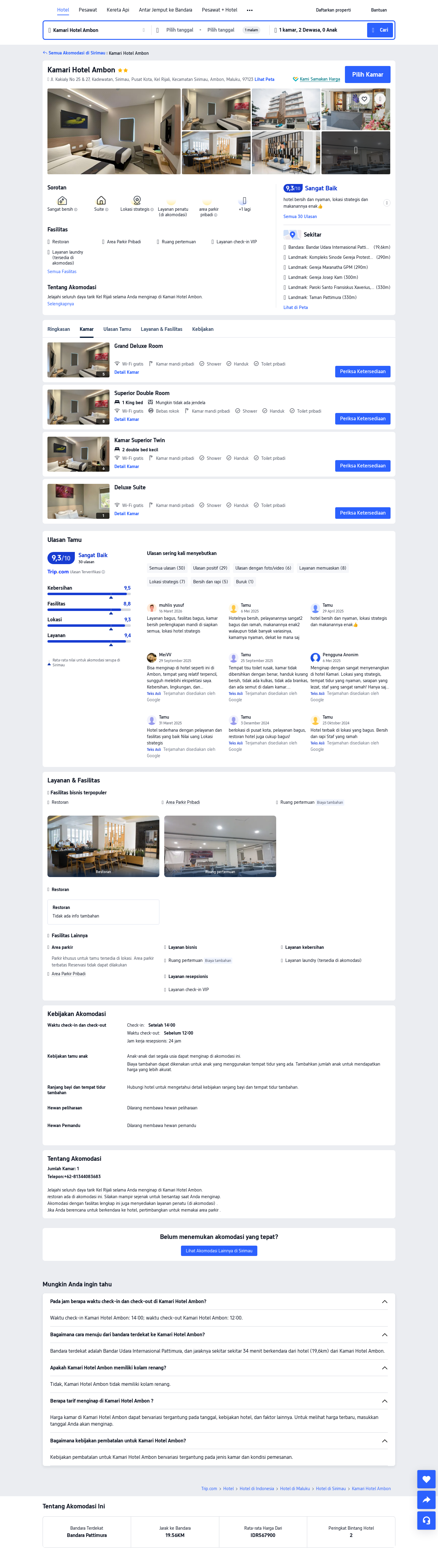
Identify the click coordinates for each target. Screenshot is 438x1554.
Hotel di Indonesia (257, 1488)
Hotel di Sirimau (331, 1488)
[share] (426, 1500)
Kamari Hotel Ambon (81, 69)
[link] (333, 10)
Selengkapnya (60, 303)
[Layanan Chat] (426, 1520)
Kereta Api (118, 10)
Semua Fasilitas (61, 271)
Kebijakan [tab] (203, 329)
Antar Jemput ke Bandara (165, 10)
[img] (114, 131)
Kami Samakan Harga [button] (320, 79)
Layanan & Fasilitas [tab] (161, 329)
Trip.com (209, 1488)
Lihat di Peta (295, 307)
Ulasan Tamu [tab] (117, 329)
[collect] (426, 1479)
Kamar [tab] (87, 329)
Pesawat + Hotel (219, 10)
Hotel (63, 10)
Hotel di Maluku (295, 1488)
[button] (250, 10)
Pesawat (88, 10)
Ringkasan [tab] (58, 329)
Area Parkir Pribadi (183, 802)
